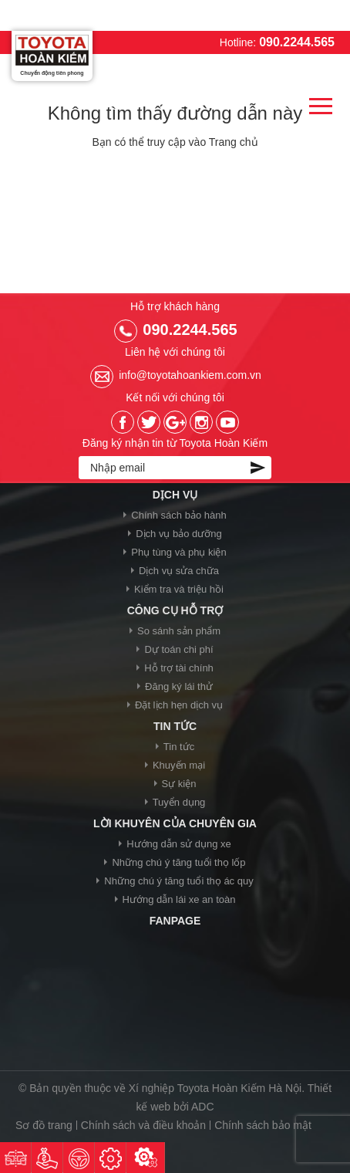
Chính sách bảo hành (178, 515)
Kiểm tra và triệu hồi (179, 589)
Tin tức (178, 746)
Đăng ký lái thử (179, 686)
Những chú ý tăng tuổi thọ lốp (178, 862)
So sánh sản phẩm (178, 631)
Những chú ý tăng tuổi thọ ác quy (178, 881)
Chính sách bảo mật (262, 1125)
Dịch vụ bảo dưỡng (179, 533)
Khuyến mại (179, 765)
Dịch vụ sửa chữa (179, 570)
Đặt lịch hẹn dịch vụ (179, 705)
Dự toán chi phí (178, 649)
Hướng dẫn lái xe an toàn (179, 899)
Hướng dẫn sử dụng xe (178, 844)
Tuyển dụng (179, 802)
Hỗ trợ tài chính (179, 668)
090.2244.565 (297, 42)
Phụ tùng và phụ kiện (178, 552)
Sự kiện (179, 783)
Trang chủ (233, 142)
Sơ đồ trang (43, 1125)
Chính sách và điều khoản (143, 1125)
